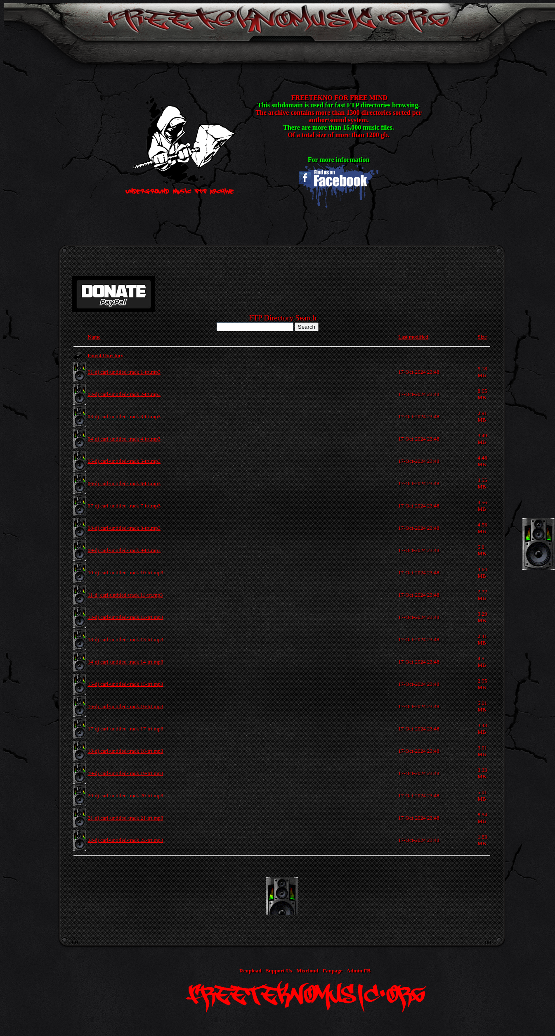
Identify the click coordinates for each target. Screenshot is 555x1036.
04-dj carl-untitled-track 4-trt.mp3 (124, 439)
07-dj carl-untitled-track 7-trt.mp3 (124, 506)
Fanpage (332, 970)
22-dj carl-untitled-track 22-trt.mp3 (125, 840)
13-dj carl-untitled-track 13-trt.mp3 (125, 639)
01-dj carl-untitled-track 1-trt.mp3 (124, 372)
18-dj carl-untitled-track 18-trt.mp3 (125, 751)
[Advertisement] (282, 896)
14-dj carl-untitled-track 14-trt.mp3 (125, 662)
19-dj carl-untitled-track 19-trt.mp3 (125, 773)
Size (482, 337)
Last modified (413, 337)
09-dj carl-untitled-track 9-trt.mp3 (124, 550)
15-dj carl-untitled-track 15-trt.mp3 (125, 684)
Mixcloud (307, 970)
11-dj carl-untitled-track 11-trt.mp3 (125, 595)
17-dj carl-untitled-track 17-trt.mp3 (125, 728)
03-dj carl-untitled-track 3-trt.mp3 (124, 416)
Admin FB (359, 970)
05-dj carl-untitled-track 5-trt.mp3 (124, 461)
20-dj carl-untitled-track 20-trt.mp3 (125, 795)
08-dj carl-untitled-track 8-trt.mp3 (124, 528)
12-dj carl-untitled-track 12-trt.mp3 (125, 617)
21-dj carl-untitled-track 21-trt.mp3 (125, 818)
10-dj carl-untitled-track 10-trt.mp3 (125, 572)
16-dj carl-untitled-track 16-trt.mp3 (125, 706)
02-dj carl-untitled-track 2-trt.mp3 (124, 394)
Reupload (250, 970)
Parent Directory (105, 355)
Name (94, 337)
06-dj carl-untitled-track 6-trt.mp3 (124, 483)
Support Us (279, 970)
